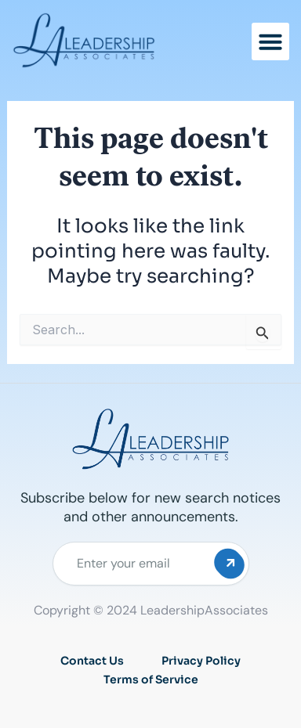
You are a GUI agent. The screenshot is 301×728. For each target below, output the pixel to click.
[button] (270, 41)
